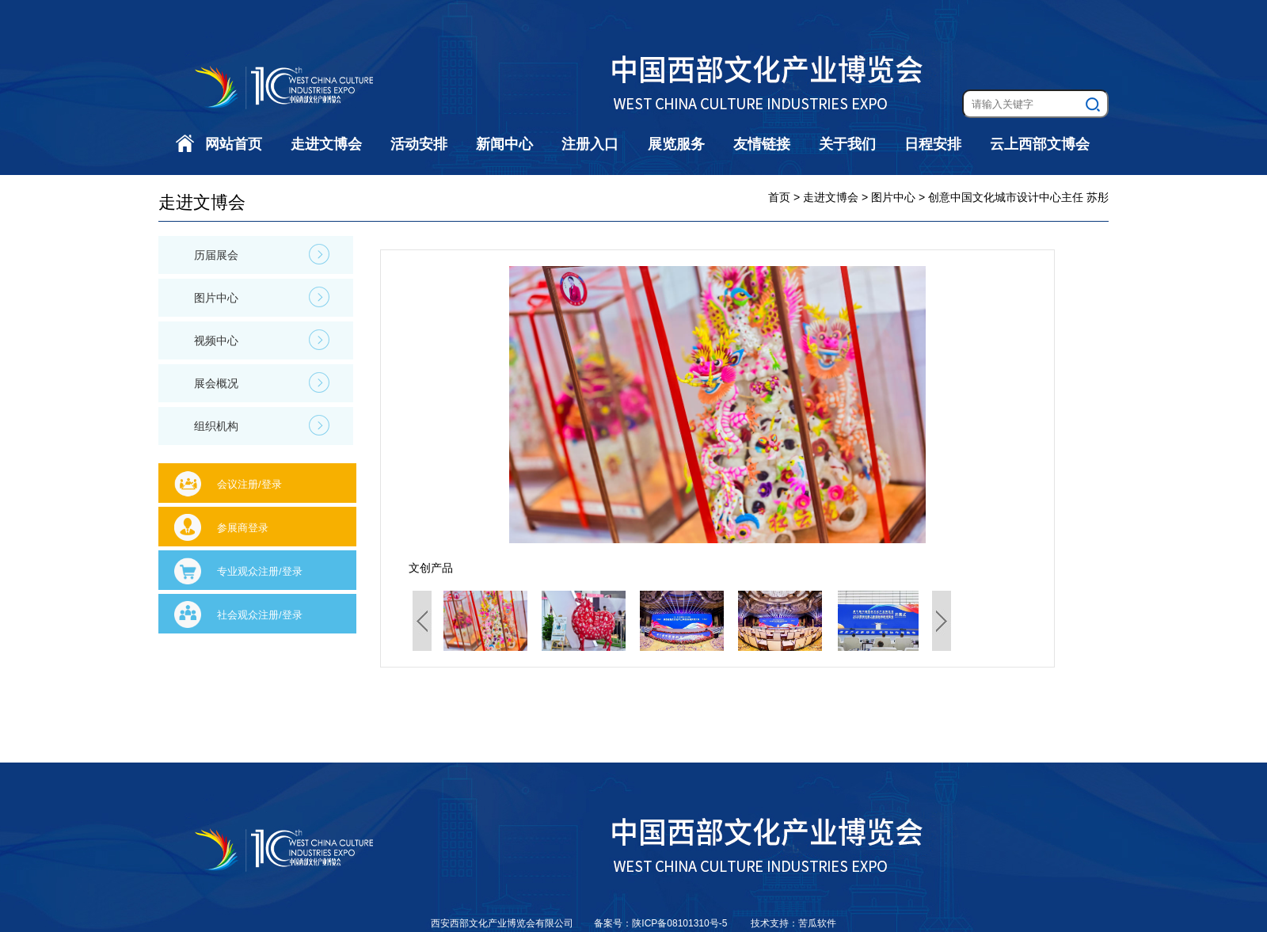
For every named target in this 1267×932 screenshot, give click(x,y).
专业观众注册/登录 (259, 571)
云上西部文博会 (1040, 144)
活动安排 (418, 144)
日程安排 (932, 144)
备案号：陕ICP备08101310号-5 (661, 923)
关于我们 (847, 144)
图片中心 (261, 297)
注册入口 (589, 144)
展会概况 (261, 382)
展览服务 (676, 144)
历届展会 (261, 254)
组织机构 (261, 425)
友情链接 (761, 144)
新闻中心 (504, 144)
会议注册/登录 (249, 484)
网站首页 (233, 144)
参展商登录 (242, 528)
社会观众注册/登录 (259, 615)
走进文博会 (326, 144)
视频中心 (261, 339)
